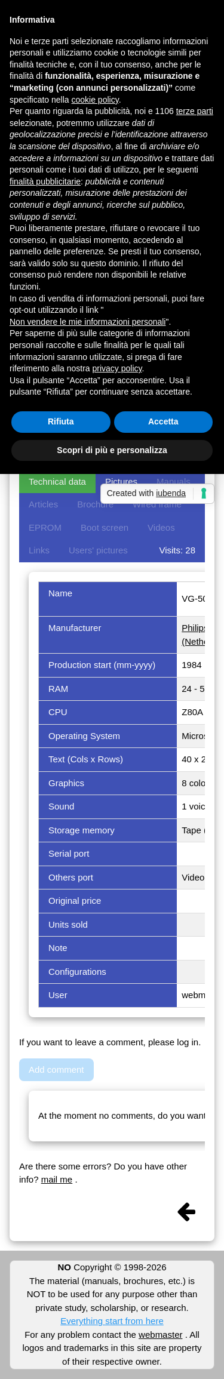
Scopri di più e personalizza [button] (112, 450)
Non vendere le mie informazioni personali (87, 322)
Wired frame (157, 504)
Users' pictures (98, 550)
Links (39, 550)
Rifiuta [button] (61, 421)
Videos (161, 527)
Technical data (57, 481)
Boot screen (104, 527)
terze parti (194, 111)
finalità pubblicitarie (45, 181)
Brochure (95, 504)
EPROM (45, 527)
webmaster (160, 1334)
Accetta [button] (163, 421)
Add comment (56, 1069)
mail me (57, 1179)
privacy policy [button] (117, 368)
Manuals (174, 481)
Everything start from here (112, 1321)
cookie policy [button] (95, 99)
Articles (43, 504)
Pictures (121, 481)
